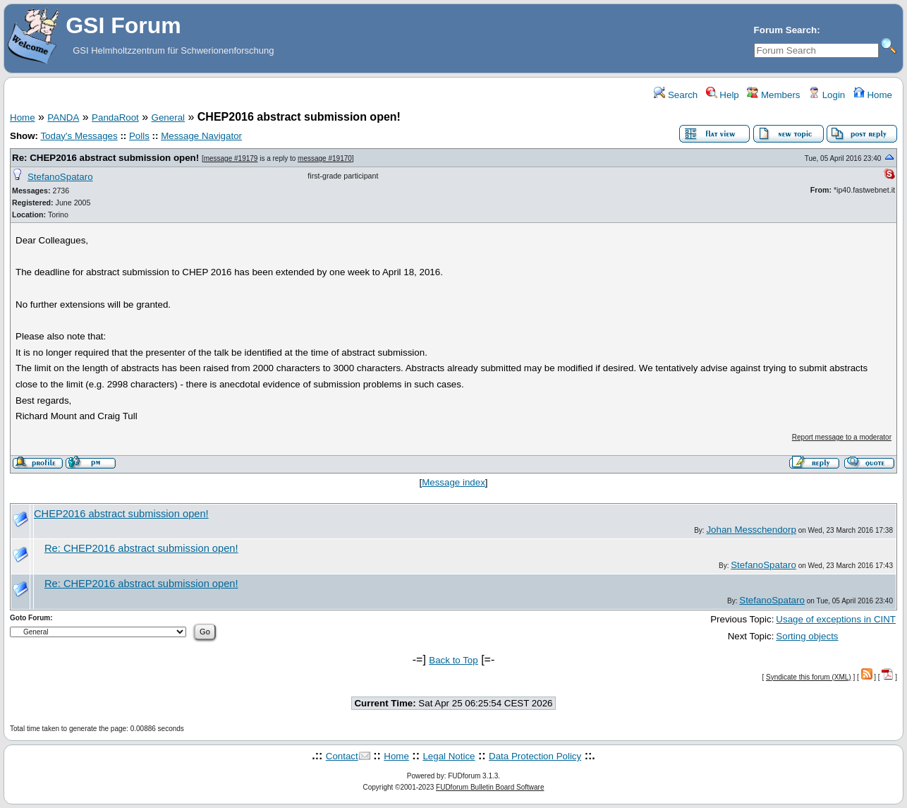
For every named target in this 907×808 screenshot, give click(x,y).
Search (676, 95)
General (168, 117)
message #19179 (231, 158)
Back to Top (453, 660)
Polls (139, 136)
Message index (453, 482)
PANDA (63, 117)
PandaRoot (115, 117)
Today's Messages (78, 136)
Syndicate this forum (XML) (808, 677)
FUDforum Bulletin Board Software (490, 787)
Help (722, 95)
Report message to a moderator (841, 437)
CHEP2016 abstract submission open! (121, 513)
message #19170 (325, 158)
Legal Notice (448, 756)
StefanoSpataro (60, 176)
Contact (342, 756)
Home (872, 95)
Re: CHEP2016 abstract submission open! (105, 157)
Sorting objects (807, 636)
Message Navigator (201, 136)
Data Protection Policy (535, 756)
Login (826, 95)
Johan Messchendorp (751, 529)
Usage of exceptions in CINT (836, 619)
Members (773, 95)
